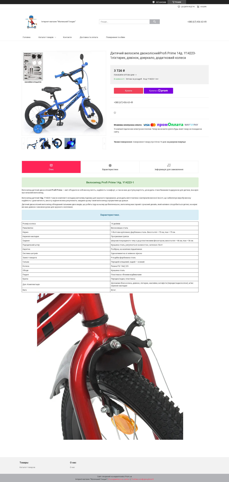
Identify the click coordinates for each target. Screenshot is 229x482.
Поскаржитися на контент (119, 479)
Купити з (158, 90)
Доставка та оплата (89, 37)
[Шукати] (155, 21)
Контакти (67, 37)
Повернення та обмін (115, 37)
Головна (26, 37)
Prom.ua (128, 477)
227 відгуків (161, 2)
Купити (128, 91)
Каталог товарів (46, 37)
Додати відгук (188, 7)
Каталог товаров (27, 467)
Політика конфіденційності (142, 479)
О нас (72, 467)
